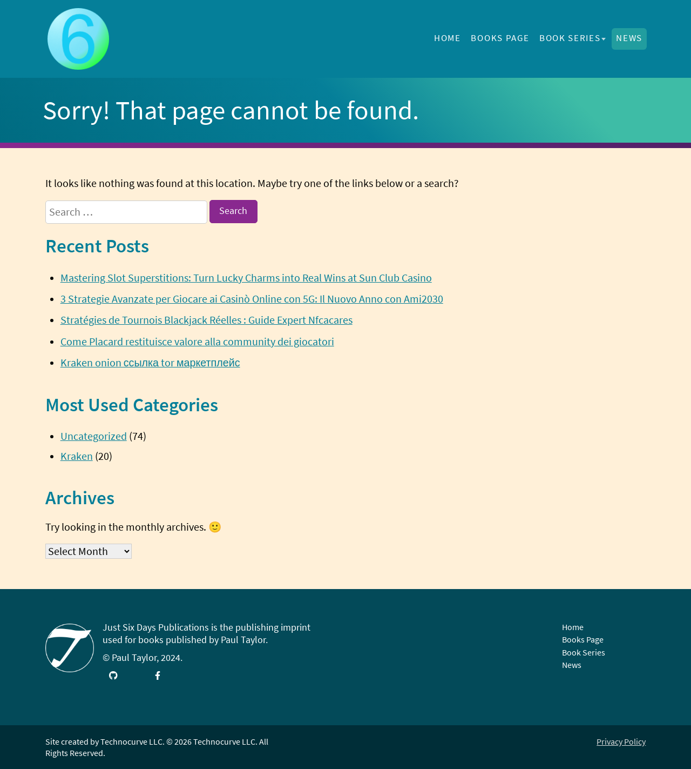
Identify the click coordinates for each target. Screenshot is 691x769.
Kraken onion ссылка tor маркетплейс (150, 362)
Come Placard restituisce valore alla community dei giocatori (197, 341)
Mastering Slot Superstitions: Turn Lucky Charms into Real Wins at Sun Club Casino (246, 277)
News (629, 38)
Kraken (76, 456)
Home (447, 38)
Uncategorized (93, 436)
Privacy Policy (621, 741)
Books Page (500, 38)
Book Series (569, 38)
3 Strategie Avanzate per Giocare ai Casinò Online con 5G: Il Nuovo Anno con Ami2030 (251, 298)
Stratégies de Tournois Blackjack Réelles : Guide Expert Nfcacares (206, 319)
